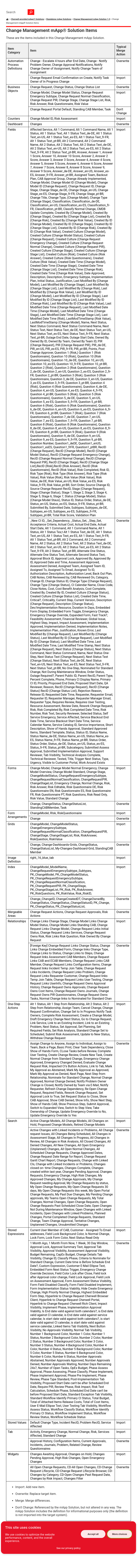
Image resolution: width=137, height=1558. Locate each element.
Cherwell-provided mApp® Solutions (27, 19)
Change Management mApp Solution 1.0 (91, 19)
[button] (31, 12)
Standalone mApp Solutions (58, 19)
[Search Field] (19, 12)
